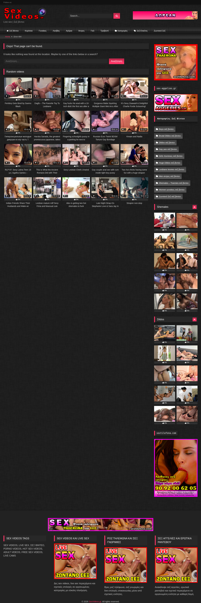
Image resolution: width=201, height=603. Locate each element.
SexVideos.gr (95, 594)
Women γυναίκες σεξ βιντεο (171, 184)
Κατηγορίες (122, 31)
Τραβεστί (105, 31)
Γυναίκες (43, 31)
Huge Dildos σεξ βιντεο (169, 159)
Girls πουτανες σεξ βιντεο (170, 153)
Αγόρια (69, 31)
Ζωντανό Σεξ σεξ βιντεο (170, 190)
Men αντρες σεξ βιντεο (169, 171)
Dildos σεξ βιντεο (167, 141)
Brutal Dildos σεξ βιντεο (170, 135)
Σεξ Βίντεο (14, 31)
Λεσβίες (56, 31)
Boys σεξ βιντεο (166, 129)
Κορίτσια (29, 31)
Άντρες (81, 31)
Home (7, 37)
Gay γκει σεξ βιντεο (168, 147)
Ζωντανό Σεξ (159, 31)
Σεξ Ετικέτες (142, 31)
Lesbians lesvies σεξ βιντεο (171, 165)
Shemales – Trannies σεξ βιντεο (173, 178)
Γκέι (92, 31)
